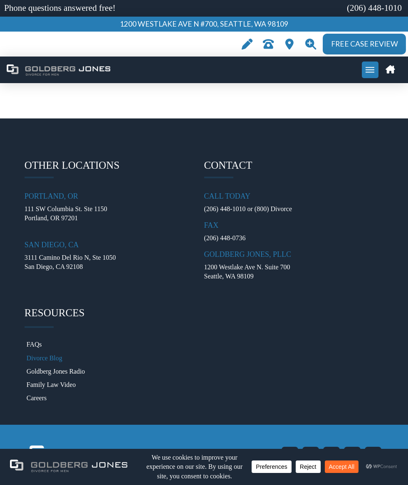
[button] (311, 44)
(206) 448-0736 (225, 237)
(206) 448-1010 (225, 208)
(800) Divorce (273, 208)
